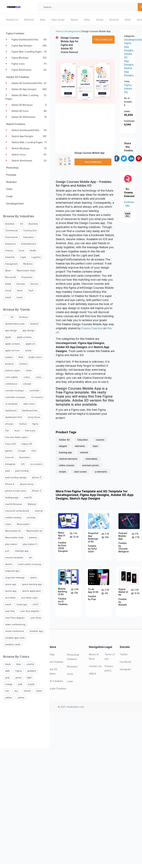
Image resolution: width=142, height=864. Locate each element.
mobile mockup (13, 517)
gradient (31, 670)
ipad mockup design (15, 477)
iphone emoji (26, 484)
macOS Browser (13, 504)
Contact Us (95, 666)
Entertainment (28, 243)
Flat (7, 430)
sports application (31, 591)
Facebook (125, 661)
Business (33, 223)
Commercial (11, 230)
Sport (20, 290)
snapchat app (12, 571)
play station (11, 544)
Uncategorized (72, 31)
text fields (10, 597)
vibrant (27, 691)
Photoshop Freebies (73, 656)
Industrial (9, 257)
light (29, 677)
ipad (7, 470)
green (18, 677)
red (7, 691)
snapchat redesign (15, 577)
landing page (12, 497)
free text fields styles (16, 437)
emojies (9, 424)
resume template (14, 557)
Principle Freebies (56, 688)
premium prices (90, 465)
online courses (66, 465)
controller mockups (15, 397)
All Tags (50, 654)
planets (33, 537)
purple (31, 684)
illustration (24, 457)
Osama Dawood (69, 52)
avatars (9, 357)
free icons (30, 430)
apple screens (24, 337)
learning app (65, 452)
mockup (31, 517)
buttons (24, 363)
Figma (18, 670)
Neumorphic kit (13, 530)
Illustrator (72, 666)
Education (28, 237)
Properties (27, 277)
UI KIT (36, 604)
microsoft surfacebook (17, 510)
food (16, 430)
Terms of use (110, 656)
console (27, 383)
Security (20, 284)
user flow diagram (29, 611)
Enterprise (10, 243)
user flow (10, 611)
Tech (30, 290)
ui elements (101, 471)
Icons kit (9, 457)
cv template (11, 404)
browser (9, 363)
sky (16, 691)
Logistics (36, 257)
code (70, 681)
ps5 (7, 551)
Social (8, 290)
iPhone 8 (9, 484)
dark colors (29, 404)
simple (62, 471)
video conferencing (15, 624)
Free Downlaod (103, 39)
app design (11, 330)
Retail (8, 284)
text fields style (29, 597)
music (8, 524)
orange (9, 684)
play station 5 (30, 544)
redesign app (22, 551)
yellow (8, 697)
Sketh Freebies (54, 681)
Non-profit (10, 277)
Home (59, 31)
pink (20, 684)
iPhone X (36, 490)
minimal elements (68, 458)
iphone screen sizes (15, 490)
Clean (29, 370)
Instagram (10, 464)
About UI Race (94, 656)
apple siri (30, 343)
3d (12, 317)
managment (11, 263)
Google (22, 450)
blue (18, 664)
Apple (8, 337)
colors (27, 377)
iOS (23, 464)
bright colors (35, 357)
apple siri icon (12, 350)
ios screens (36, 464)
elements (80, 446)
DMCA (92, 673)
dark (7, 670)
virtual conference (14, 631)
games (8, 450)
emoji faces (34, 417)
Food (21, 250)
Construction (30, 230)
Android (34, 323)
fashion (23, 424)
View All (127, 215)
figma (35, 424)
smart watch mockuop (29, 564)
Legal (23, 257)
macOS (28, 497)
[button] (61, 108)
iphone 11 (36, 477)
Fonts (70, 673)
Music (8, 270)
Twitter (124, 654)
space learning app (32, 584)
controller (34, 390)
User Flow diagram (15, 617)
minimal (39, 510)
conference (11, 383)
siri (30, 557)
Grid (33, 450)
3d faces (23, 317)
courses (100, 439)
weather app (36, 631)
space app (10, 584)
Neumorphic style (14, 537)
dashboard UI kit (13, 417)
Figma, (128, 84)
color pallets (11, 377)
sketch (8, 564)
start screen (80, 471)
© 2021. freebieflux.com (71, 707)
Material (32, 504)
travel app (22, 604)
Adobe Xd (64, 439)
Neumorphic (23, 524)
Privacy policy (109, 668)
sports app (11, 591)
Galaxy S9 (26, 444)
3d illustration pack (15, 323)
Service (34, 284)
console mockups (14, 390)
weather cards (12, 644)
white (39, 691)
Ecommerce (11, 237)
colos (38, 377)
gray (7, 677)
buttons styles (12, 370)
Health (33, 250)
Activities (10, 223)
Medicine (28, 263)
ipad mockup (22, 470)
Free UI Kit (10, 444)
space (33, 577)
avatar (28, 350)
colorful (30, 664)
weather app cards (15, 637)
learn (95, 446)
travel (8, 297)
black (8, 664)
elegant (63, 446)
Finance (9, 250)
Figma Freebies (54, 661)
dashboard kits (30, 410)
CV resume (37, 397)
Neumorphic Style (26, 270)
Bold (20, 357)
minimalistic (91, 458)
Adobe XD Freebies (51, 671)
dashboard (10, 410)
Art (21, 223)
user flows (35, 617)
